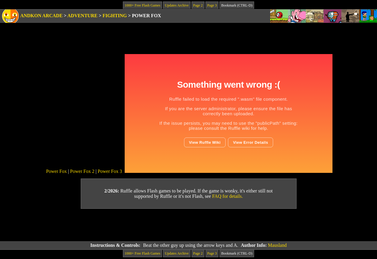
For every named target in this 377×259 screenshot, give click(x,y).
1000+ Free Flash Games (142, 5)
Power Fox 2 (82, 171)
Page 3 (212, 5)
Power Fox (56, 171)
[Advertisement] (188, 225)
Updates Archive (176, 5)
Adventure (82, 15)
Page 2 (198, 5)
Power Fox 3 (110, 171)
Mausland (277, 245)
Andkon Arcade (41, 15)
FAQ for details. (227, 196)
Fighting (115, 15)
